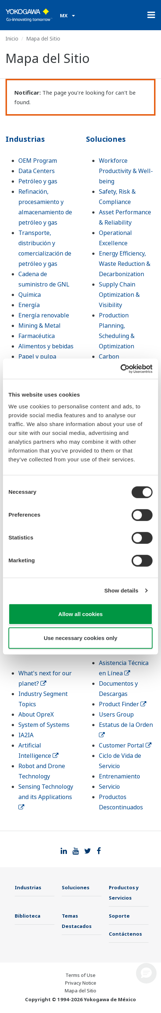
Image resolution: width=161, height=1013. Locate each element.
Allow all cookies (80, 614)
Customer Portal (125, 745)
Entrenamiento (119, 776)
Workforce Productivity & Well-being (126, 170)
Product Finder (122, 704)
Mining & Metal (39, 325)
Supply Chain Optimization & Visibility (119, 294)
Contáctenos (125, 934)
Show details (121, 590)
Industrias (25, 139)
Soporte (119, 915)
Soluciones (106, 139)
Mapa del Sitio (80, 990)
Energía (29, 305)
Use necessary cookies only (80, 638)
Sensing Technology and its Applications (45, 796)
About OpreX (36, 714)
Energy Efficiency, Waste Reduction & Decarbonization (124, 263)
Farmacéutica (36, 336)
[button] (146, 973)
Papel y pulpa (37, 356)
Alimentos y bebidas (46, 346)
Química (29, 295)
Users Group (116, 714)
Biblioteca (27, 915)
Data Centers (36, 171)
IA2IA (25, 735)
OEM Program (37, 160)
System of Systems (43, 725)
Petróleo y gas (37, 181)
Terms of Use (80, 975)
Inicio (12, 38)
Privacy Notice (80, 982)
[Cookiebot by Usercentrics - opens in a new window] (120, 368)
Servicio (109, 786)
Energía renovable (43, 315)
